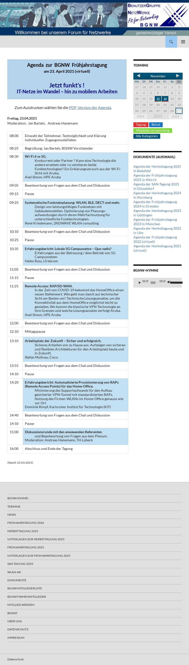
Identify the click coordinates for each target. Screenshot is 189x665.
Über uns (14, 621)
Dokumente (16, 580)
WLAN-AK (14, 572)
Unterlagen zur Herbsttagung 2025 (35, 539)
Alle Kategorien (147, 136)
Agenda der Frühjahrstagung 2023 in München (155, 221)
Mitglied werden (20, 605)
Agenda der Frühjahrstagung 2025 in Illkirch (155, 177)
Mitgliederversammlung (153, 130)
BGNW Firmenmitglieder (26, 596)
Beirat (156, 124)
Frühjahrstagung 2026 (25, 523)
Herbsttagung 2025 (22, 531)
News (11, 514)
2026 (175, 116)
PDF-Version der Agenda (90, 107)
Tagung (141, 124)
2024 (140, 116)
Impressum (15, 637)
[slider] (153, 282)
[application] (157, 283)
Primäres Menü (183, 42)
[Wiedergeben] (139, 282)
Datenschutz (17, 629)
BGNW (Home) (17, 498)
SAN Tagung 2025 (20, 564)
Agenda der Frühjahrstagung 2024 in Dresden (155, 204)
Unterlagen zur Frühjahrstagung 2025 (38, 555)
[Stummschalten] (169, 282)
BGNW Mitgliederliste (24, 588)
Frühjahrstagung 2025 (25, 547)
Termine (13, 506)
